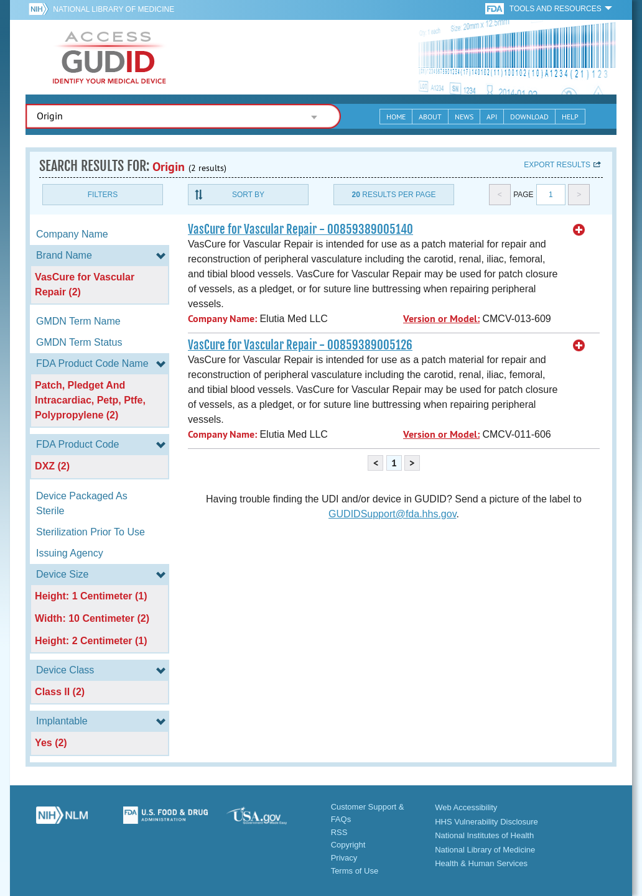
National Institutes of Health (484, 835)
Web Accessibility (466, 807)
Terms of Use (355, 870)
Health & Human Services (481, 863)
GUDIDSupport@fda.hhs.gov (392, 514)
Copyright (348, 844)
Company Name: (222, 318)
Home (396, 116)
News (464, 116)
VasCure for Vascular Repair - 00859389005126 (300, 345)
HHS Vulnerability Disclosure (486, 821)
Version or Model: (441, 318)
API (491, 116)
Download (529, 116)
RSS (339, 832)
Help (570, 116)
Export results (557, 164)
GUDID (109, 57)
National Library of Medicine (113, 9)
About (430, 116)
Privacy (344, 857)
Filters (103, 194)
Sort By (248, 194)
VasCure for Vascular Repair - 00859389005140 (300, 229)
